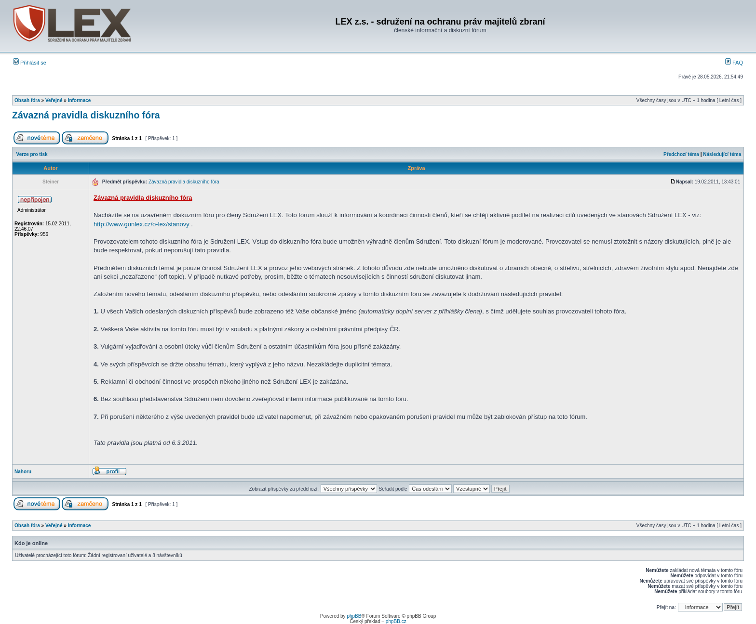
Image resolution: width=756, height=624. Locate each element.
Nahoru (22, 471)
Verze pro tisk (32, 154)
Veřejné (54, 100)
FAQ (734, 62)
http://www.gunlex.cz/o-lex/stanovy (141, 224)
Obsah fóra (27, 100)
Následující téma (722, 154)
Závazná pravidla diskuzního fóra (86, 115)
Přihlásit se (29, 62)
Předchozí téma (681, 154)
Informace (79, 100)
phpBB (354, 616)
